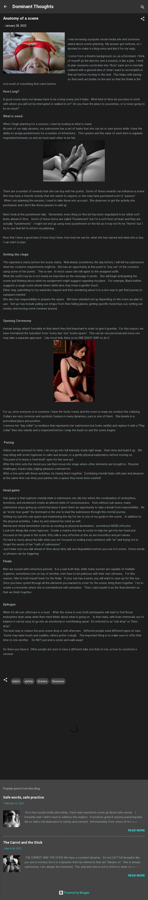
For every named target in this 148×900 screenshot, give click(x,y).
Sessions (58, 681)
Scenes (42, 681)
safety (29, 681)
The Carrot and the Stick (22, 842)
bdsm (16, 681)
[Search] (142, 8)
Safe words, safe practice (23, 797)
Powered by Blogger (74, 892)
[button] (142, 19)
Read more (136, 830)
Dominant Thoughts (33, 6)
